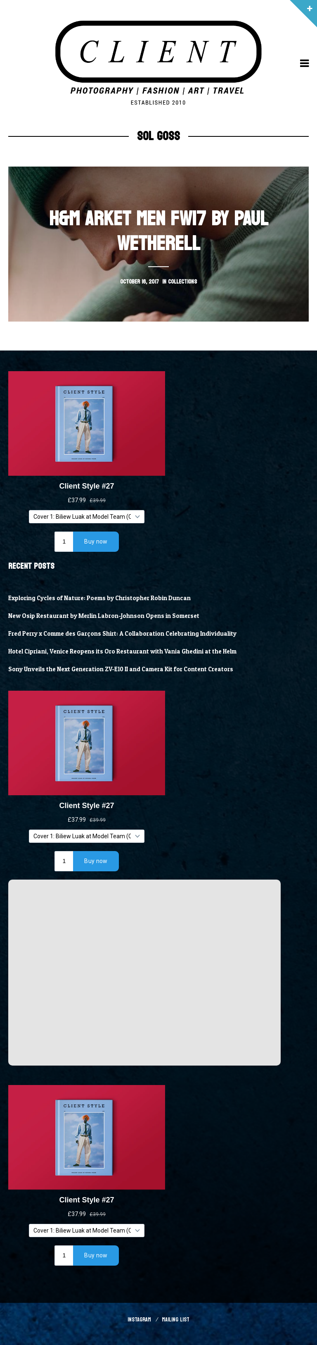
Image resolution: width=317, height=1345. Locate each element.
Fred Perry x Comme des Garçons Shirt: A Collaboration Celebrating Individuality (122, 633)
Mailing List (175, 1319)
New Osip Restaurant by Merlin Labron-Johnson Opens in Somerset (103, 616)
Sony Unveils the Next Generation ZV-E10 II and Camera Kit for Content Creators (120, 669)
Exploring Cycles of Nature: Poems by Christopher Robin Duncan (99, 598)
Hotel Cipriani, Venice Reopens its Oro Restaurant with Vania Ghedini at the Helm (122, 651)
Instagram (139, 1319)
